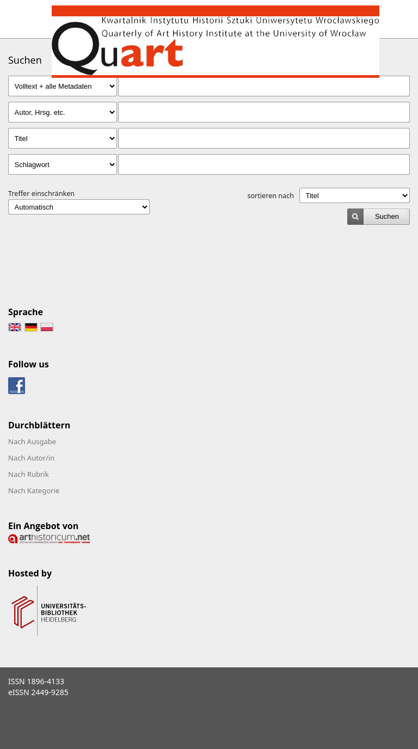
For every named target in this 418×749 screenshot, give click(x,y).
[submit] (378, 216)
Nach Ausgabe (32, 441)
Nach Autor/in (31, 458)
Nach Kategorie (33, 490)
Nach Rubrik (28, 474)
